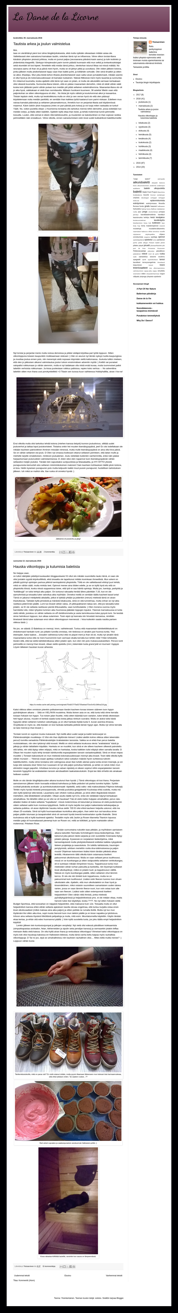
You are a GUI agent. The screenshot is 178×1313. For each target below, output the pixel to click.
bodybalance (137, 195)
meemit (162, 226)
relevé (144, 254)
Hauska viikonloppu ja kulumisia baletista (46, 567)
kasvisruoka (138, 217)
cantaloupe (161, 195)
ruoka (162, 254)
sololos (98, 1298)
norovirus (156, 231)
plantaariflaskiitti (156, 245)
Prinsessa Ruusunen (156, 248)
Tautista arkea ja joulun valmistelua (41, 44)
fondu (141, 206)
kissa (145, 223)
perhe (135, 243)
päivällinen (160, 251)
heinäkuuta (144, 134)
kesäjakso (160, 217)
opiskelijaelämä (138, 240)
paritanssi (161, 240)
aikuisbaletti (141, 182)
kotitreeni (156, 223)
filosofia (162, 203)
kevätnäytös (159, 220)
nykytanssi (137, 234)
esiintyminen (138, 203)
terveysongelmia (149, 262)
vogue (162, 274)
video (143, 274)
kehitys (146, 217)
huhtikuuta (143, 146)
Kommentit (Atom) (27, 1280)
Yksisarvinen (158, 42)
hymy (149, 209)
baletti (137, 191)
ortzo (155, 240)
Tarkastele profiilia (141, 67)
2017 (138, 94)
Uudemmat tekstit (22, 1275)
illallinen (154, 209)
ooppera (147, 237)
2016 (138, 99)
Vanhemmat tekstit (114, 1275)
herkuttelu (137, 209)
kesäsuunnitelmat (139, 220)
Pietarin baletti (154, 243)
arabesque (161, 185)
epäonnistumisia (157, 200)
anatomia (153, 185)
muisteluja (137, 229)
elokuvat (136, 201)
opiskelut (148, 240)
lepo (163, 223)
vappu (155, 271)
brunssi (153, 195)
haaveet (153, 206)
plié (163, 245)
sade (135, 257)
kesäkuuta (143, 138)
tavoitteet (136, 262)
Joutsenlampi (153, 212)
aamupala (161, 179)
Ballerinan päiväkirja (146, 294)
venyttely (161, 271)
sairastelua (143, 257)
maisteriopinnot (152, 226)
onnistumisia (138, 237)
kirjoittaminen (138, 223)
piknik (163, 243)
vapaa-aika (148, 271)
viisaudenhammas (152, 274)
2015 (138, 163)
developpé (145, 198)
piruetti (147, 245)
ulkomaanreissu (159, 268)
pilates (135, 245)
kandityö (161, 215)
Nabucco (144, 231)
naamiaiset (137, 231)
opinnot (161, 237)
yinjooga (143, 276)
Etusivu (68, 1275)
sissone (153, 257)
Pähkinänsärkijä (139, 251)
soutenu (161, 257)
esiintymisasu (151, 203)
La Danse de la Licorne (55, 16)
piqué (141, 245)
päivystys (151, 251)
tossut (151, 265)
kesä (152, 217)
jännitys (136, 215)
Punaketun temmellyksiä (148, 316)
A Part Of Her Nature (146, 289)
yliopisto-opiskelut (154, 276)
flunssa (136, 206)
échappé (162, 198)
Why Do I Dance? (145, 320)
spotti (144, 259)
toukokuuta (144, 142)
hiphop (144, 209)
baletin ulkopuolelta (154, 188)
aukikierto (136, 188)
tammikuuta (144, 158)
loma (143, 226)
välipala (136, 276)
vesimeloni (137, 274)
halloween (161, 206)
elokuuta (143, 131)
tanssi (162, 259)
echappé (154, 198)
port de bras (139, 248)
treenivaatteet (140, 267)
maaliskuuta (144, 150)
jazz (139, 212)
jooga (144, 212)
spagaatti (136, 259)
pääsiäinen (137, 254)
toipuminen (137, 265)
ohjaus (162, 234)
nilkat (150, 231)
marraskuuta (144, 106)
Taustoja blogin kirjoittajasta (148, 82)
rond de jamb (153, 254)
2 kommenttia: (50, 552)
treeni (162, 265)
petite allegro (143, 243)
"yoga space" (141, 179)
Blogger (120, 1298)
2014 (138, 167)
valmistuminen (138, 271)
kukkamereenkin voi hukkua (150, 303)
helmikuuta (144, 154)
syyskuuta (143, 127)
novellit (162, 231)
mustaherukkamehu (157, 229)
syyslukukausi (153, 259)
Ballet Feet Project (150, 192)
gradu (147, 206)
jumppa (162, 212)
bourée (146, 195)
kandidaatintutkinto (148, 215)
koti (150, 223)
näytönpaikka (150, 234)
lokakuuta (143, 123)
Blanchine (161, 192)
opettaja (154, 237)
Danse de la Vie (144, 298)
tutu (150, 268)
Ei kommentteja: (49, 1266)
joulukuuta (143, 102)
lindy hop (136, 226)
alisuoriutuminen (143, 185)
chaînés (136, 198)
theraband (161, 262)
